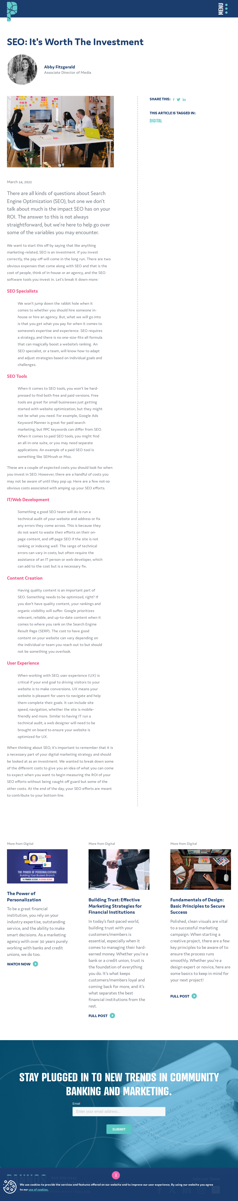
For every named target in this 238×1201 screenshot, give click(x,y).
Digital (156, 121)
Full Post (102, 1015)
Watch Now (22, 964)
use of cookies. (38, 1189)
